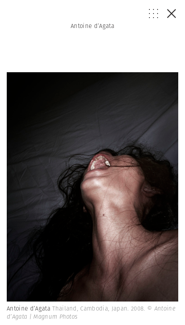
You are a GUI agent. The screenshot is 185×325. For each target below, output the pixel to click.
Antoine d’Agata (92, 26)
